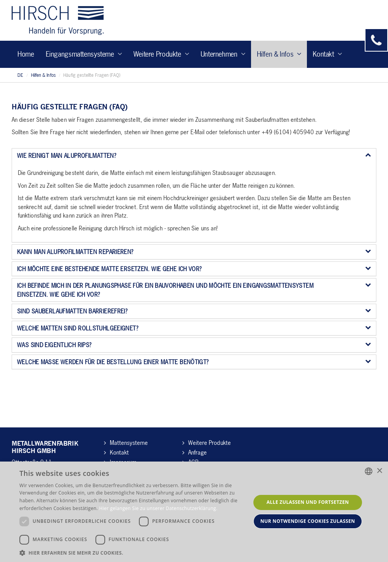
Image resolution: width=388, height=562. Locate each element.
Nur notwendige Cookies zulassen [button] (307, 521)
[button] (131, 552)
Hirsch (58, 20)
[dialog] (194, 512)
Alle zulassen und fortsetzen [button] (308, 502)
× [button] (379, 471)
